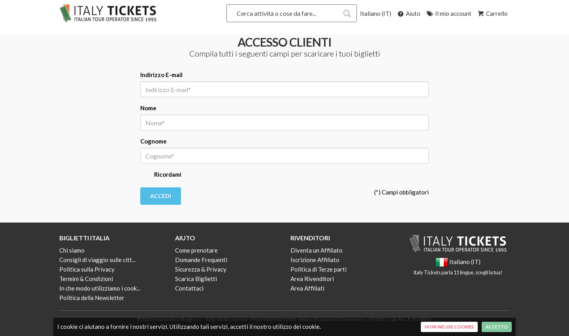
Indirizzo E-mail (161, 74)
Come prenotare (196, 250)
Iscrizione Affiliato (314, 259)
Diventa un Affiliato (316, 250)
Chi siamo (72, 250)
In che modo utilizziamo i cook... (99, 288)
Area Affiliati (307, 288)
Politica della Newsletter (91, 297)
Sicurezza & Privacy (200, 269)
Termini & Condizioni (86, 278)
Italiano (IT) (375, 13)
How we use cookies (449, 326)
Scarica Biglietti (196, 278)
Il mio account (448, 13)
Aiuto (408, 13)
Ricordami (160, 175)
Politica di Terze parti (318, 269)
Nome (148, 107)
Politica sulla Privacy (87, 269)
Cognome (153, 141)
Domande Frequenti (201, 259)
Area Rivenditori (312, 278)
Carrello (492, 13)
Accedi (160, 196)
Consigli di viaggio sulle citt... (97, 259)
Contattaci (189, 288)
